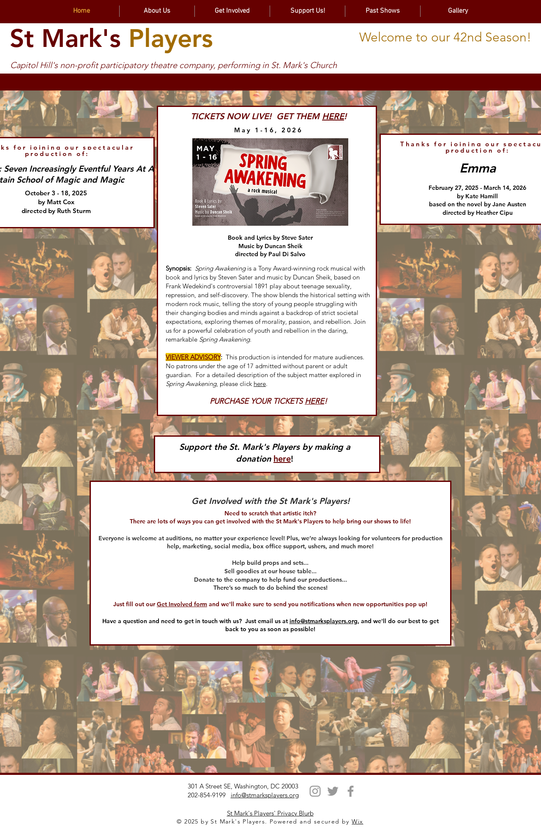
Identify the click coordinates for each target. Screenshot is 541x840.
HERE (333, 116)
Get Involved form (182, 604)
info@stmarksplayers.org (324, 621)
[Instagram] (315, 791)
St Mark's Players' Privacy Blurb (270, 813)
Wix (357, 821)
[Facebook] (350, 791)
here (260, 384)
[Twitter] (332, 791)
